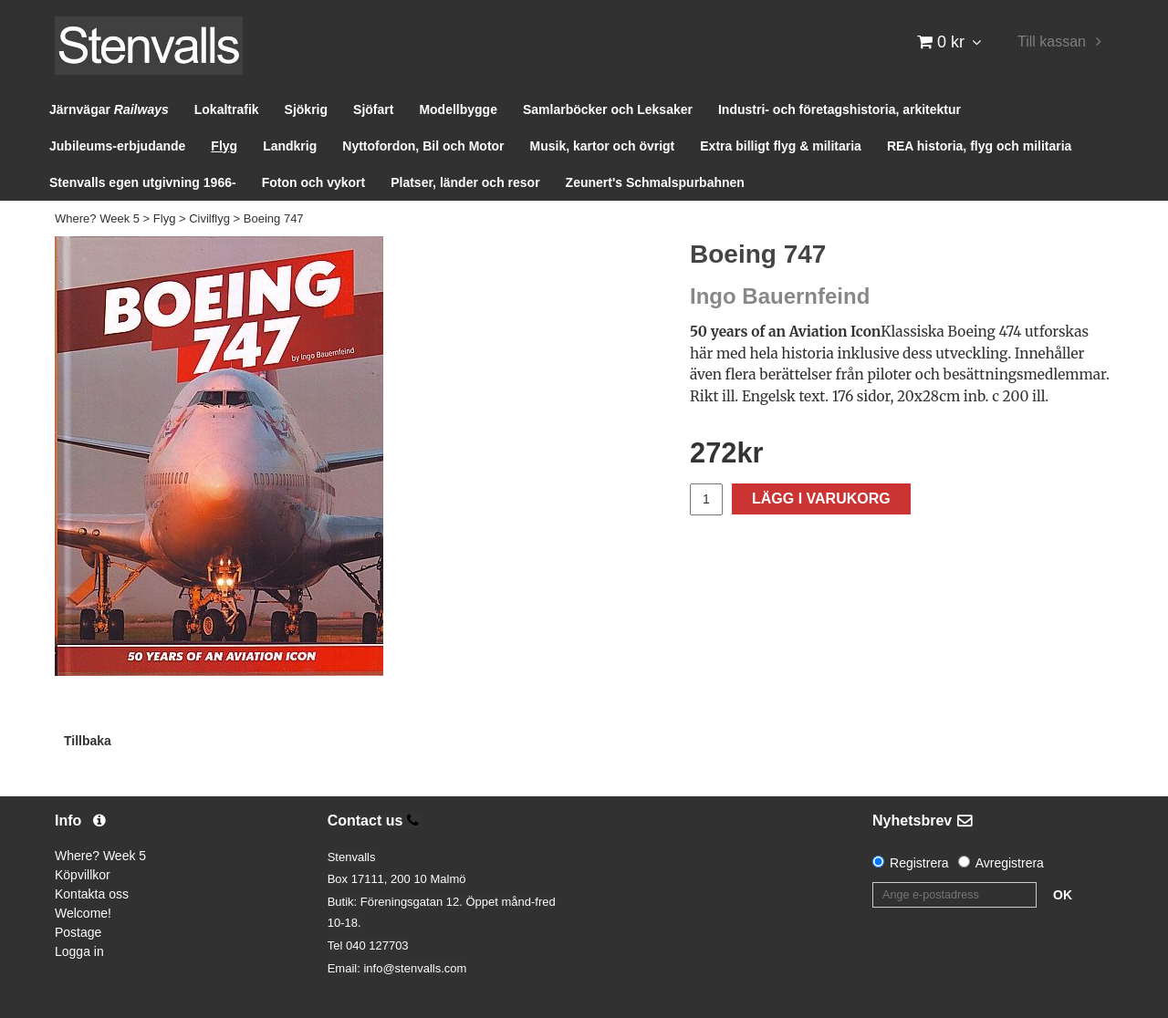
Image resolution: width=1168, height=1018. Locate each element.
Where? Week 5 (97, 218)
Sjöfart (373, 109)
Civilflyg (209, 218)
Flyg (224, 146)
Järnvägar (109, 109)
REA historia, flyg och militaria (979, 146)
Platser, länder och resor (465, 182)
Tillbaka (87, 740)
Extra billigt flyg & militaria (780, 146)
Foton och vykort (314, 182)
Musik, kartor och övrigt (602, 146)
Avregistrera (1009, 863)
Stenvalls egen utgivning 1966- (142, 182)
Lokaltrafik (226, 109)
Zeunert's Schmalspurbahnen (655, 182)
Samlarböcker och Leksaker (608, 109)
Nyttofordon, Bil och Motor (423, 146)
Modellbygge (458, 109)
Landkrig (290, 146)
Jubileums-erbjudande (117, 146)
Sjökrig (306, 109)
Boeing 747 (274, 218)
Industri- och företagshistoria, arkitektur (839, 109)
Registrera (919, 863)
